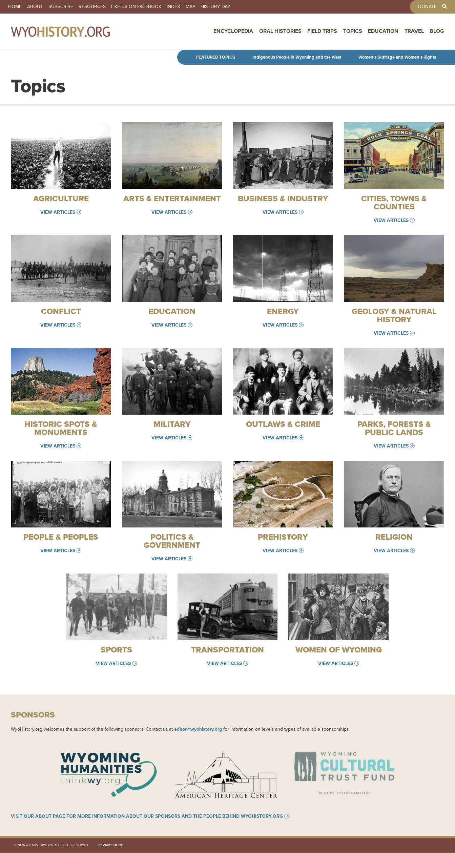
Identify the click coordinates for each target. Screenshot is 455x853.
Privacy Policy (110, 845)
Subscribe (60, 6)
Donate (427, 6)
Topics (352, 31)
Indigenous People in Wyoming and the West (296, 57)
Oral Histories (280, 31)
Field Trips (322, 31)
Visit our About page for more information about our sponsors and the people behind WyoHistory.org (147, 816)
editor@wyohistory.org (198, 729)
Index (173, 6)
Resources (92, 6)
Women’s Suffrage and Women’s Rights (397, 57)
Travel (414, 31)
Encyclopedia (233, 31)
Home (15, 6)
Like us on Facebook (136, 6)
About (35, 6)
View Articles (57, 212)
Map (190, 6)
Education (383, 31)
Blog (437, 31)
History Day (215, 6)
